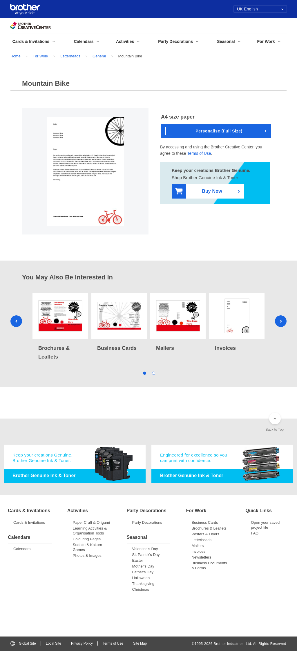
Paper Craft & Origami (91, 522)
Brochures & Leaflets (209, 528)
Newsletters (201, 557)
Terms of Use (199, 153)
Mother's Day (143, 566)
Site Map (140, 643)
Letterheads (70, 56)
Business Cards (204, 522)
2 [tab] (153, 372)
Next (281, 321)
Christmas (140, 589)
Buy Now (198, 191)
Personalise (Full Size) (203, 131)
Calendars (21, 549)
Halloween (141, 578)
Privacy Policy (82, 643)
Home (15, 56)
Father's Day (142, 572)
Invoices (198, 551)
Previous (16, 321)
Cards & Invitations (29, 522)
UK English (260, 9)
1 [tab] (144, 372)
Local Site (53, 643)
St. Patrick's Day (146, 554)
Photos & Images (87, 555)
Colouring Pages (87, 539)
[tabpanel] (60, 327)
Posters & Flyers (205, 534)
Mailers (197, 545)
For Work (40, 56)
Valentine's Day (145, 549)
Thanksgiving (143, 583)
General (99, 56)
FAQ (254, 533)
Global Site (23, 643)
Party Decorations (147, 522)
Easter (137, 560)
